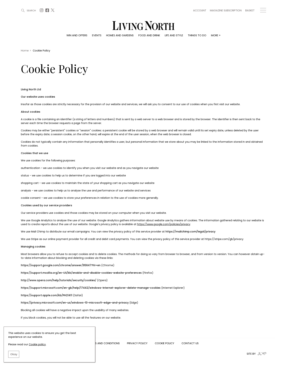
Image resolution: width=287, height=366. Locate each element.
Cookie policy (37, 344)
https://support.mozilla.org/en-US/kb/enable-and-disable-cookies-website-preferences (81, 273)
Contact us (190, 343)
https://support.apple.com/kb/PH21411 (46, 295)
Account (199, 10)
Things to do (197, 35)
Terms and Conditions (104, 343)
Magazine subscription (226, 10)
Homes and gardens (120, 35)
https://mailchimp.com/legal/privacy (190, 231)
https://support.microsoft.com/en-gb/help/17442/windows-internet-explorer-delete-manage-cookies (91, 288)
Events (96, 35)
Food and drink (149, 35)
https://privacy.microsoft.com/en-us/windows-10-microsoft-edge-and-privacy (75, 302)
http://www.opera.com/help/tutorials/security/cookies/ (58, 280)
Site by (256, 353)
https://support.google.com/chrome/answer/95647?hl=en (60, 265)
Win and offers (76, 35)
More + (216, 35)
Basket (250, 10)
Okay (13, 354)
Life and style (174, 35)
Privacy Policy (137, 343)
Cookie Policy (164, 343)
